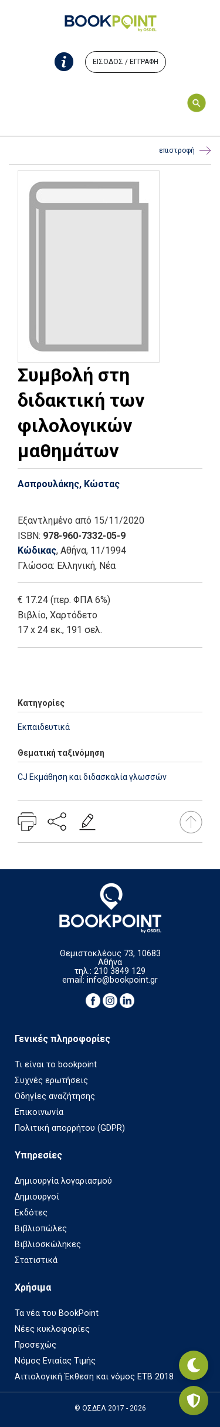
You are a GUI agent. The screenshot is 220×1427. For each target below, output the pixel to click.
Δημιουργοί (37, 1197)
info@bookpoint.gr (122, 980)
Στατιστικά (36, 1260)
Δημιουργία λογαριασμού (63, 1181)
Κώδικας (37, 550)
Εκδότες (31, 1213)
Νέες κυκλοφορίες (52, 1329)
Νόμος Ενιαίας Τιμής (55, 1361)
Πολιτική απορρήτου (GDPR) (70, 1128)
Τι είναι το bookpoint (56, 1065)
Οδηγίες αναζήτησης (55, 1096)
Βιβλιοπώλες (41, 1229)
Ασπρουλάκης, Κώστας (69, 484)
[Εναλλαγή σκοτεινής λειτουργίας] (193, 1365)
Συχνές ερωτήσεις (51, 1081)
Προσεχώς (35, 1345)
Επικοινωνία (39, 1112)
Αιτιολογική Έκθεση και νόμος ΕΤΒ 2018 (94, 1377)
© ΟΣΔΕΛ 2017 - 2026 (110, 1408)
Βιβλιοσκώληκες (48, 1245)
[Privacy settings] (193, 1400)
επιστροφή (185, 150)
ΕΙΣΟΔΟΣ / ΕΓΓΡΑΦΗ (125, 62)
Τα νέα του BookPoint (57, 1313)
